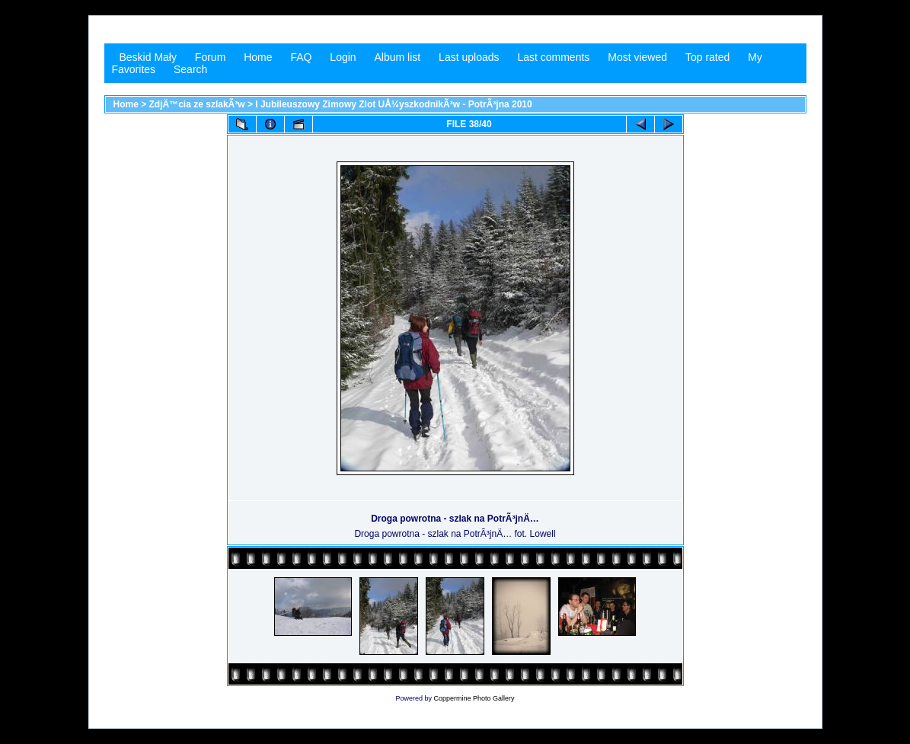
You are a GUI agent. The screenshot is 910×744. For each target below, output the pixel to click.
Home (258, 57)
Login (343, 57)
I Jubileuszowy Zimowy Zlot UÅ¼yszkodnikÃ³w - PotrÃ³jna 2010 (393, 104)
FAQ (300, 57)
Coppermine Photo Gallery (473, 698)
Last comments (553, 57)
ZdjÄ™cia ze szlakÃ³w (197, 104)
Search (190, 69)
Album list (398, 57)
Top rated (707, 57)
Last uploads (469, 57)
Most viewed (637, 57)
